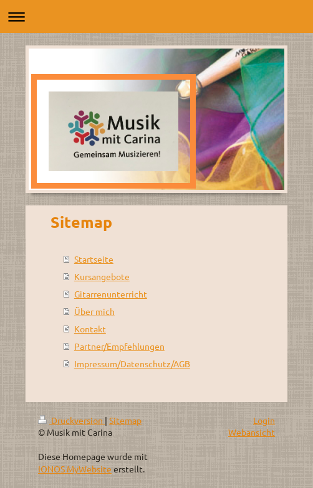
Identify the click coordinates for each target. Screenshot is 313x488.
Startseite (93, 259)
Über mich (94, 311)
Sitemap (125, 420)
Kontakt (90, 328)
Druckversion (71, 420)
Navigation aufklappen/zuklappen (156, 16)
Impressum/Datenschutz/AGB (132, 363)
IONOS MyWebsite (75, 468)
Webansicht (251, 432)
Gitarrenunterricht (110, 293)
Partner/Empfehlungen (119, 346)
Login (264, 420)
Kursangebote (102, 276)
